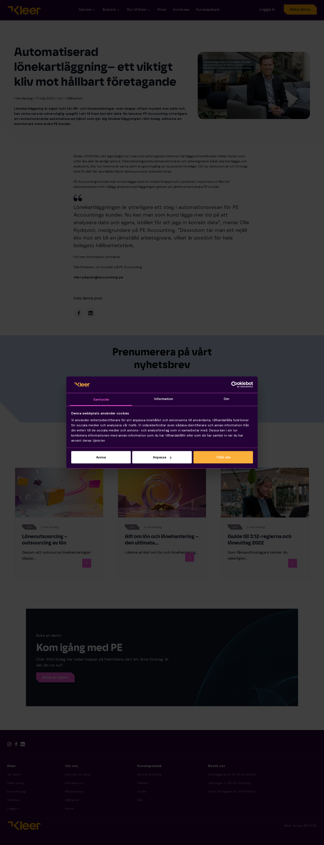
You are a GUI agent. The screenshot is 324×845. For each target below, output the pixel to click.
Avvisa (101, 457)
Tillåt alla (223, 457)
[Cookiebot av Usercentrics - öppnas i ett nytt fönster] (234, 384)
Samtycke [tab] (101, 399)
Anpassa (162, 457)
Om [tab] (226, 399)
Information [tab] (163, 399)
